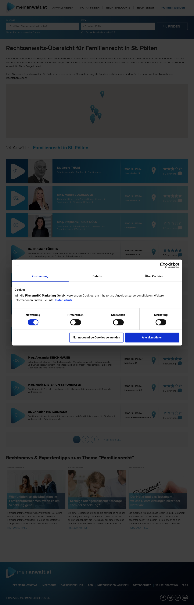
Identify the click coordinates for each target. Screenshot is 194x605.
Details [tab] (97, 276)
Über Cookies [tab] (154, 276)
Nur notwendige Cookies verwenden (96, 337)
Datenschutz (64, 300)
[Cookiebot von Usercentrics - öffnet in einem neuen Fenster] (162, 265)
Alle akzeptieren (152, 337)
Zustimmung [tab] (40, 276)
